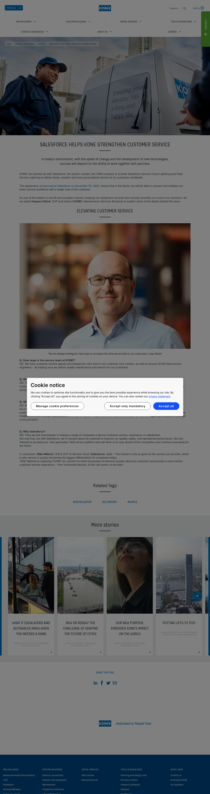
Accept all (166, 406)
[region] (105, 397)
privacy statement (159, 396)
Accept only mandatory (127, 406)
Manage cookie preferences (57, 406)
